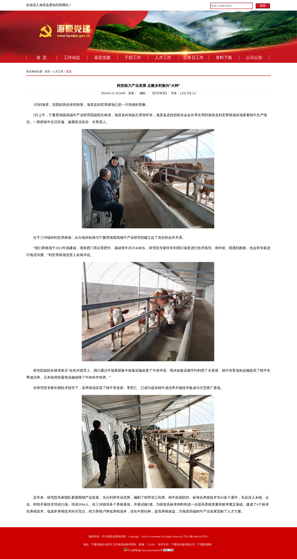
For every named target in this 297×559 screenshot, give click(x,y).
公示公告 (254, 57)
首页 (47, 71)
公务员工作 (193, 57)
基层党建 (102, 57)
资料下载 (224, 57)
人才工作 (163, 57)
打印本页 (159, 93)
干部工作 (133, 57)
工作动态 (72, 57)
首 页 (41, 57)
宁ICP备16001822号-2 (195, 536)
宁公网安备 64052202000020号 (151, 550)
